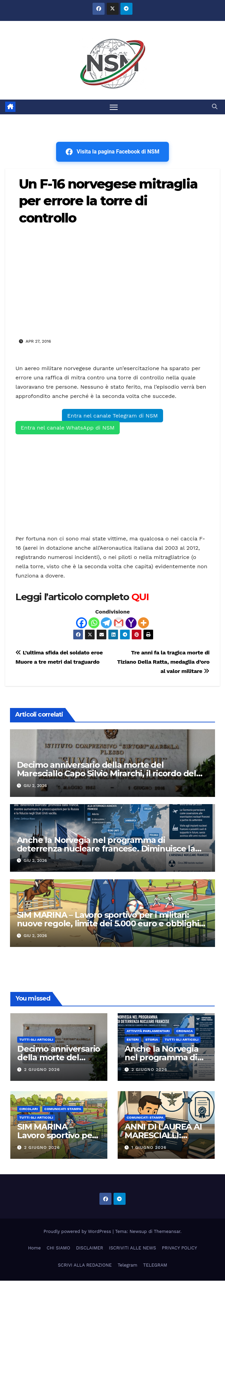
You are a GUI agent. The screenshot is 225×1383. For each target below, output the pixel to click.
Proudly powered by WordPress (78, 1231)
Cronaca (184, 1031)
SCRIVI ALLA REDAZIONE (85, 1265)
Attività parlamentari (148, 1031)
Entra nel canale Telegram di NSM (112, 415)
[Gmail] (118, 622)
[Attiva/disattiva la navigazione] (114, 107)
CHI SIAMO (58, 1247)
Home (34, 1247)
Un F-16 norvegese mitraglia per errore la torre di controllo (108, 201)
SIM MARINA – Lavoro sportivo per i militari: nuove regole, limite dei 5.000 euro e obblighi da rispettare (108, 923)
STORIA (152, 1039)
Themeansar (167, 1231)
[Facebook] (81, 622)
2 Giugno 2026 (42, 1069)
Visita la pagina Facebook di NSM (112, 151)
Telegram (127, 1265)
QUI (140, 597)
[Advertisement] (112, 281)
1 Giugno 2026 (149, 1147)
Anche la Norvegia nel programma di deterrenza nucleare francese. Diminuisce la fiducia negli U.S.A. (106, 848)
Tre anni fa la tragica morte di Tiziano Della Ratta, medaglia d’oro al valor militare (163, 661)
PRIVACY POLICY (179, 1247)
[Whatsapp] (93, 622)
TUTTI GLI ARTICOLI (36, 1039)
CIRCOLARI (28, 1109)
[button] (214, 106)
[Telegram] (106, 622)
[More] (143, 622)
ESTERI (133, 1039)
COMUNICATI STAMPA (62, 1109)
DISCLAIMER (89, 1247)
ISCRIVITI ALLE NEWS (132, 1247)
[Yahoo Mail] (131, 622)
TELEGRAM (155, 1265)
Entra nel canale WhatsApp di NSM (68, 427)
